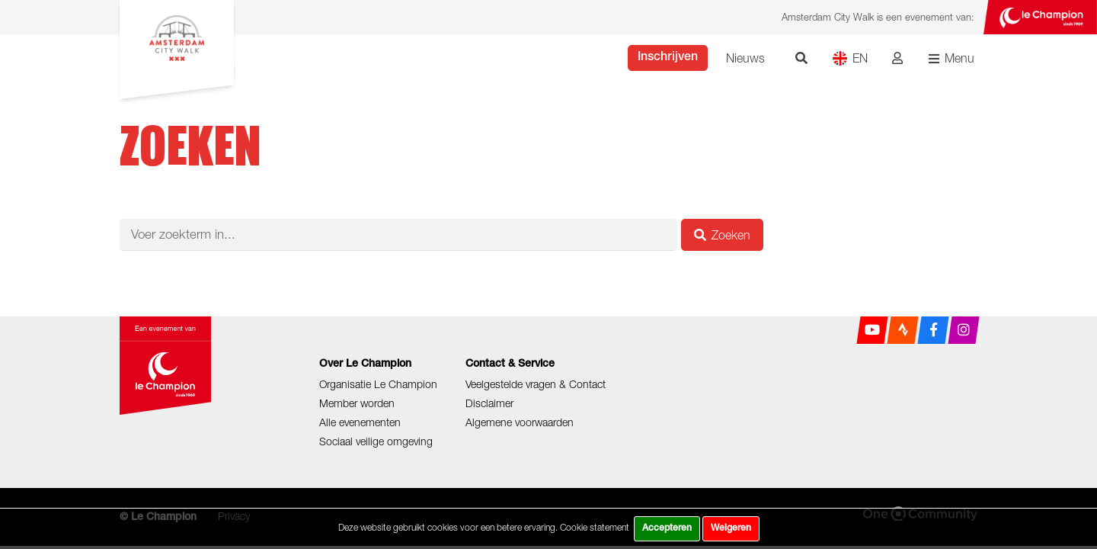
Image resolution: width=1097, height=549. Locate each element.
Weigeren (731, 528)
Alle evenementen (360, 422)
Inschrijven (668, 58)
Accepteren (667, 528)
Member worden (357, 402)
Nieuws (745, 58)
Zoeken (722, 235)
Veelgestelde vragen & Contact (535, 383)
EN (850, 58)
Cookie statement (594, 527)
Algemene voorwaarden (519, 422)
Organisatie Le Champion (378, 383)
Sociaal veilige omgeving (376, 441)
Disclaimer (489, 402)
